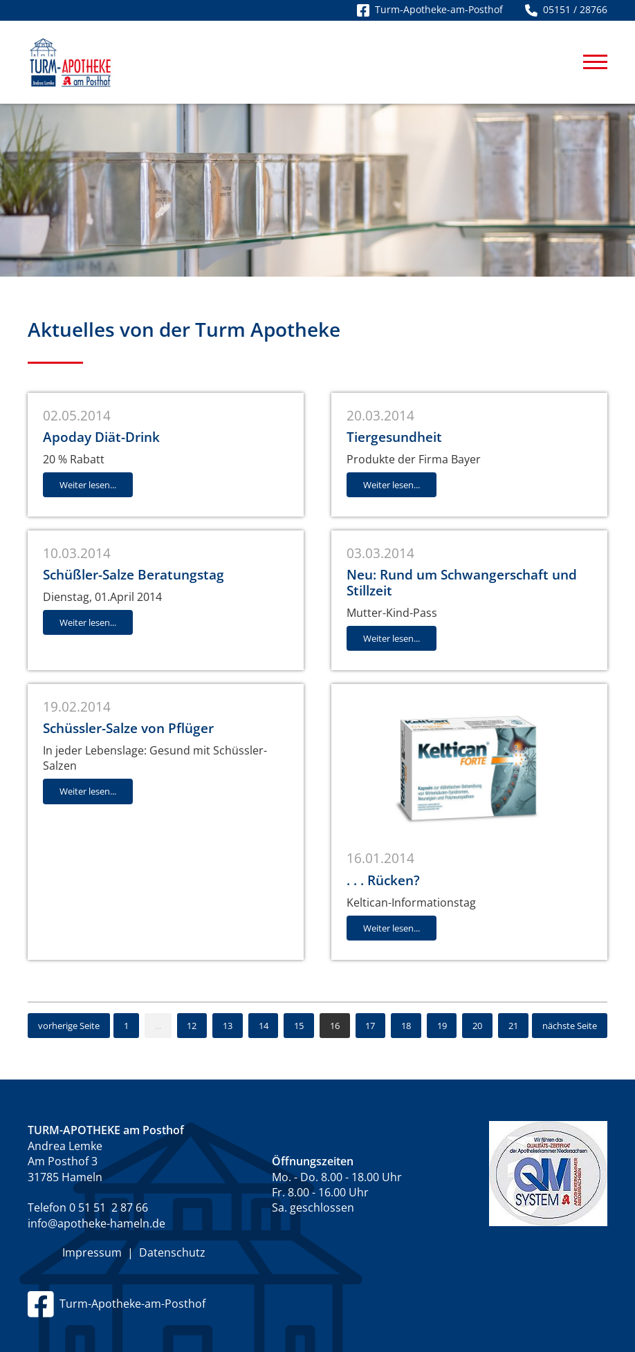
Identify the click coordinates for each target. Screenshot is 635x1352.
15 (299, 1025)
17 (370, 1025)
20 (477, 1025)
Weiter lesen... (87, 485)
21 (513, 1025)
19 (442, 1025)
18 (406, 1025)
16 (335, 1025)
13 (227, 1025)
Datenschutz (172, 1252)
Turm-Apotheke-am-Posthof (116, 1303)
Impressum (92, 1252)
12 (191, 1025)
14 (263, 1025)
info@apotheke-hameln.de (96, 1223)
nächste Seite (569, 1025)
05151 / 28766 (566, 9)
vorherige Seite (69, 1025)
